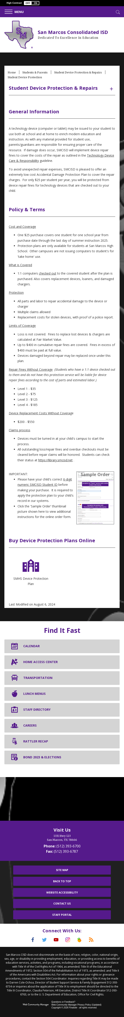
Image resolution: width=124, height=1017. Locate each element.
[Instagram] (68, 939)
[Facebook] (30, 939)
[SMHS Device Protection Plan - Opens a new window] (31, 572)
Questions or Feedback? (63, 1001)
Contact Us (62, 903)
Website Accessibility (62, 892)
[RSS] (93, 939)
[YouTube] (55, 939)
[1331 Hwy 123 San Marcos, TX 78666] (62, 838)
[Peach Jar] (81, 939)
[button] (31, 3)
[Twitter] (43, 939)
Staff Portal (62, 915)
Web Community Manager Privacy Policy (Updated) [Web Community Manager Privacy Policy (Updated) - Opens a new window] (76, 1004)
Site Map (62, 870)
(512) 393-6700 (68, 846)
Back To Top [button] (62, 881)
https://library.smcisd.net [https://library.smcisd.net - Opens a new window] (55, 460)
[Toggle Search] (117, 12)
